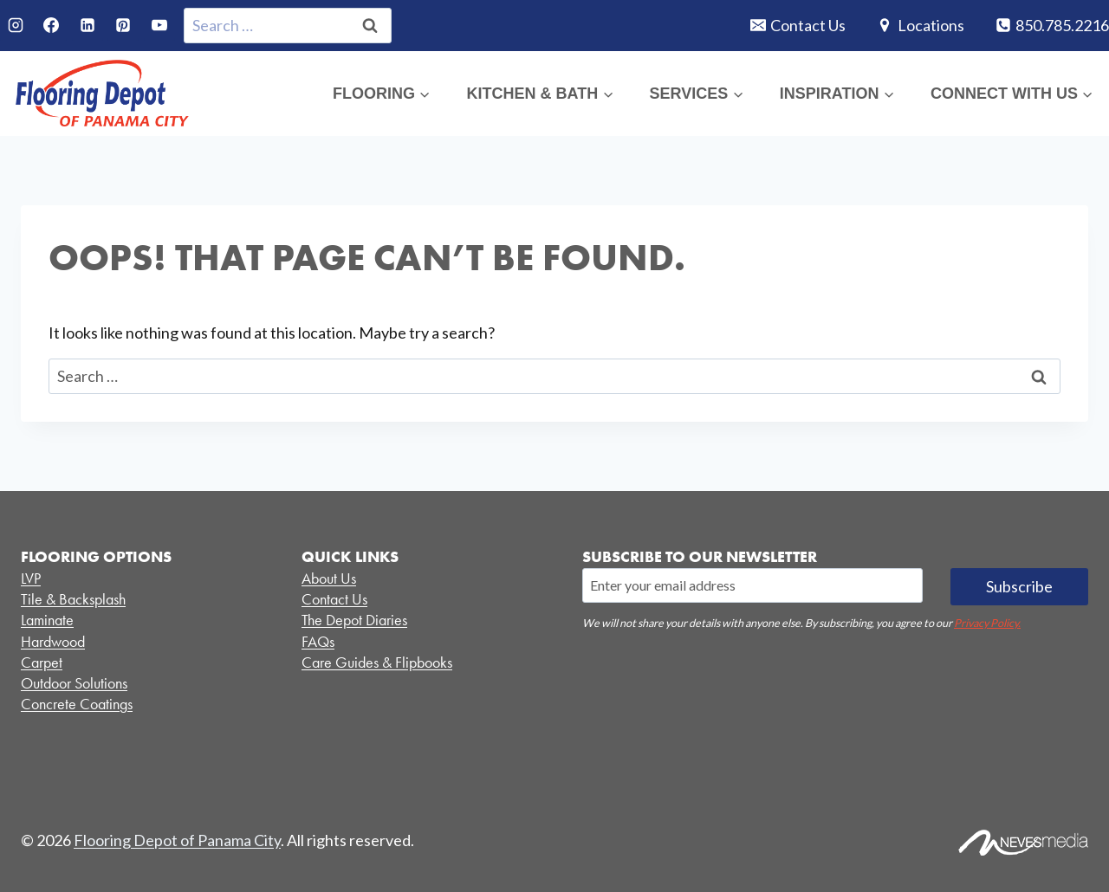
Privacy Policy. (987, 623)
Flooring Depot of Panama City (177, 840)
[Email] (752, 585)
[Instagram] (15, 25)
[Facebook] (51, 25)
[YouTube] (159, 25)
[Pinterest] (123, 25)
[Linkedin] (87, 25)
